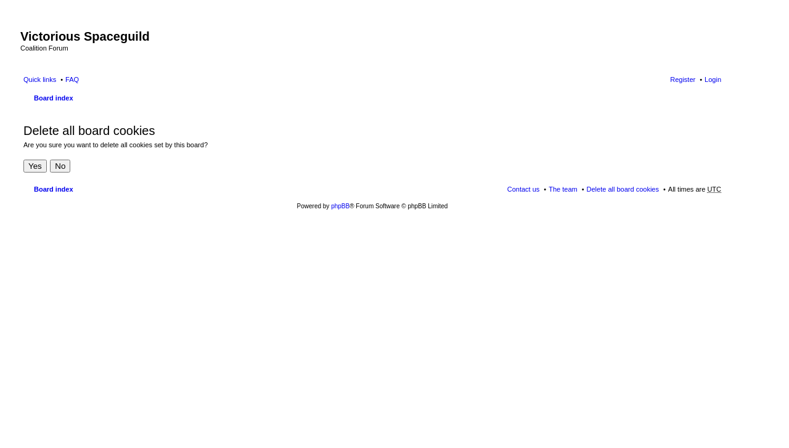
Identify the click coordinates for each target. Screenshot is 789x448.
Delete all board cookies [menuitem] (623, 189)
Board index (53, 98)
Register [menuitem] (682, 79)
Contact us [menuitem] (523, 189)
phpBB (340, 206)
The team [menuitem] (563, 189)
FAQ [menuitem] (72, 79)
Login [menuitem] (713, 79)
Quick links (39, 79)
